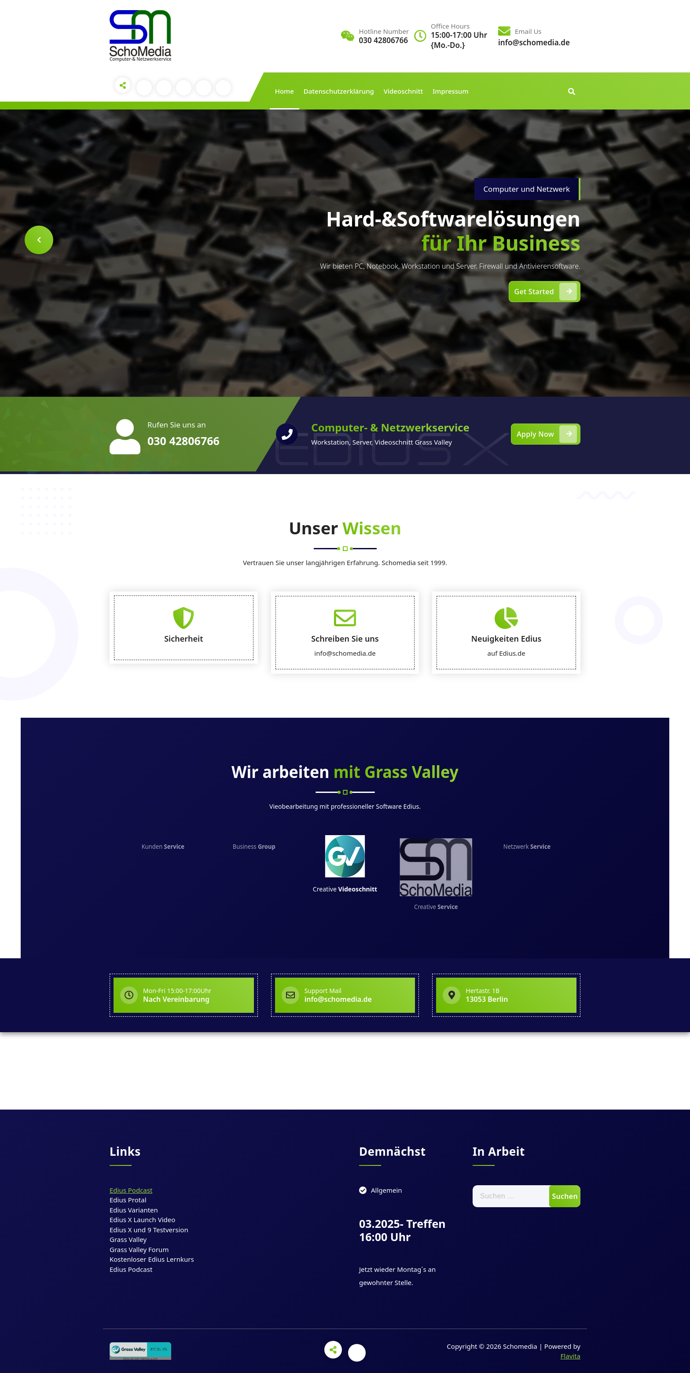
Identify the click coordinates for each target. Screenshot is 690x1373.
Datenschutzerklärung (339, 91)
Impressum (451, 91)
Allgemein (386, 1190)
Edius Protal (128, 1199)
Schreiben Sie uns (345, 706)
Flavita (570, 1355)
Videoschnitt (403, 91)
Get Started (545, 291)
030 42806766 (183, 440)
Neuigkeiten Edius (506, 706)
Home (284, 91)
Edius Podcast (131, 1190)
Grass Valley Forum (139, 1249)
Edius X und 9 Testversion (149, 1229)
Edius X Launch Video (142, 1219)
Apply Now (547, 434)
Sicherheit (183, 706)
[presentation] (39, 240)
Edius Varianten (134, 1209)
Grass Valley (128, 1239)
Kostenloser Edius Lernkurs (152, 1259)
